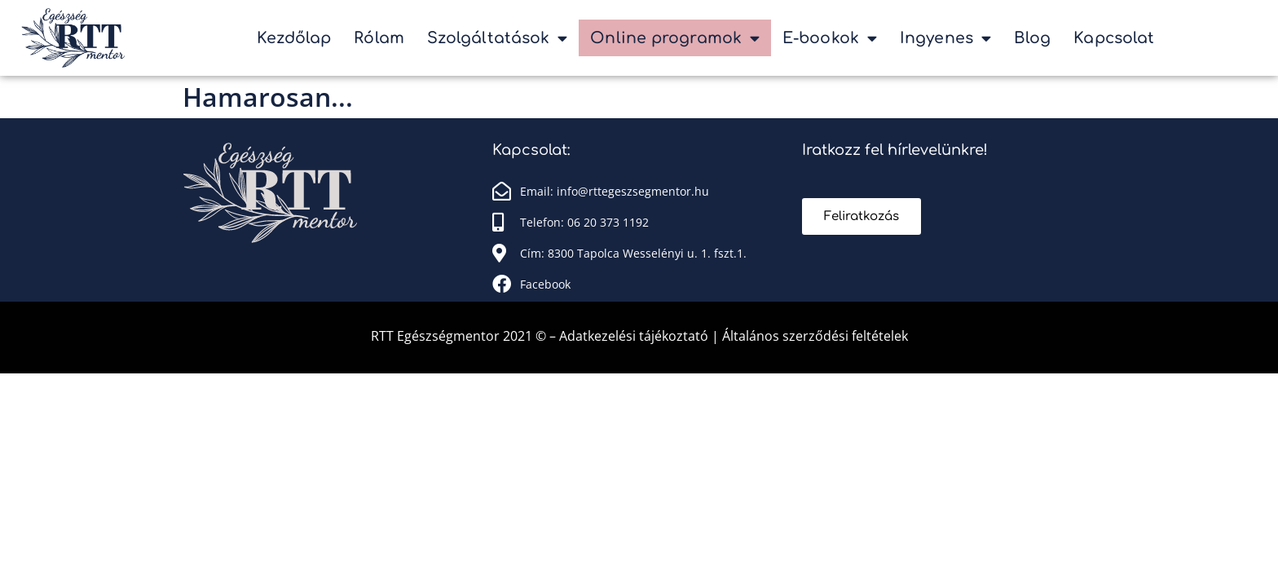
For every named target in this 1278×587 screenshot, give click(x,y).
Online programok (675, 38)
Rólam (379, 37)
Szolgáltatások (497, 38)
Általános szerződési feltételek (815, 336)
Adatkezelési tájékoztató (635, 336)
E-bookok (829, 38)
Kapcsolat (1113, 37)
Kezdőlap (294, 37)
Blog (1032, 37)
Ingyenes (945, 38)
